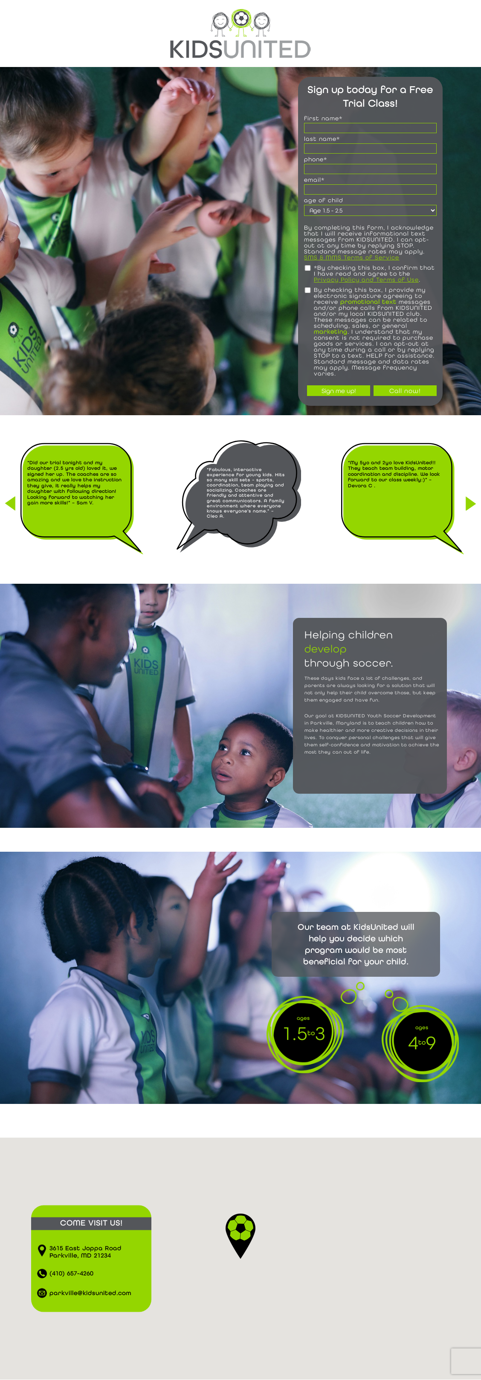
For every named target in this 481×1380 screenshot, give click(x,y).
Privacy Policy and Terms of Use (366, 279)
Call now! (405, 390)
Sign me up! (339, 390)
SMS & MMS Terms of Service (351, 257)
